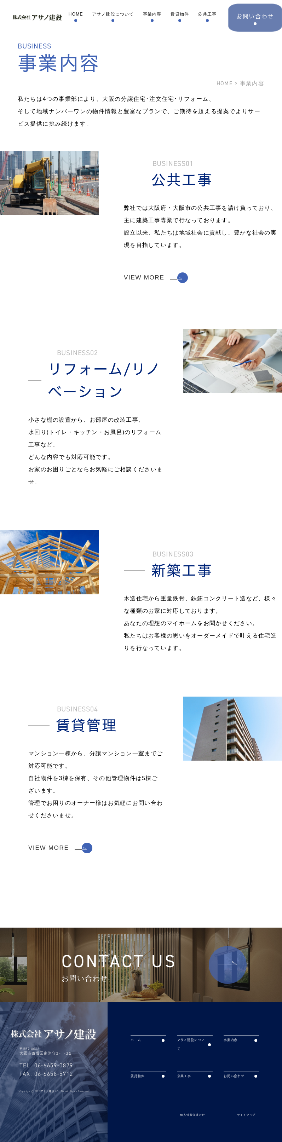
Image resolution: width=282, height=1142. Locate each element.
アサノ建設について (113, 14)
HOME (76, 14)
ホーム (147, 1040)
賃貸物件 (180, 14)
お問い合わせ (240, 1076)
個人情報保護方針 (192, 1115)
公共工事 (208, 14)
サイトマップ (246, 1115)
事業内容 (152, 14)
